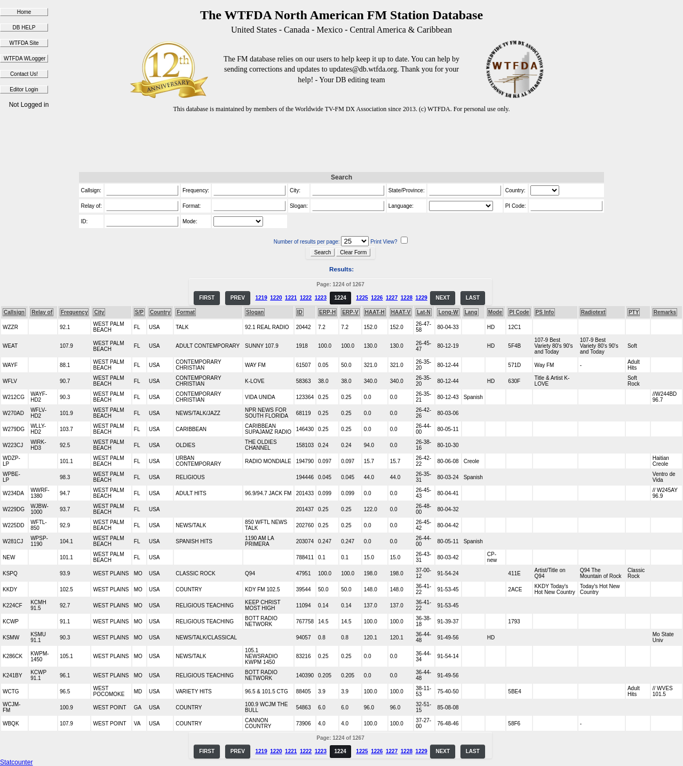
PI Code (519, 312)
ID (300, 312)
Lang (471, 312)
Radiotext (593, 312)
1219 (261, 298)
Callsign (14, 312)
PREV (238, 298)
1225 (362, 298)
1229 (421, 298)
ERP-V (350, 312)
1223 (321, 298)
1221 (291, 298)
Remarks (665, 312)
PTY (634, 312)
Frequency (74, 312)
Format (186, 312)
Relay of (41, 312)
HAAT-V (400, 312)
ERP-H (327, 312)
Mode (495, 312)
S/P (139, 312)
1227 (392, 298)
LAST (473, 298)
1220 (276, 298)
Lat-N (424, 312)
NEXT (442, 298)
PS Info (545, 312)
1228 (406, 298)
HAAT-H (375, 312)
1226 (377, 298)
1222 (306, 298)
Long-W (448, 312)
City (99, 312)
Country (160, 312)
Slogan (255, 312)
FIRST (207, 298)
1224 (340, 298)
